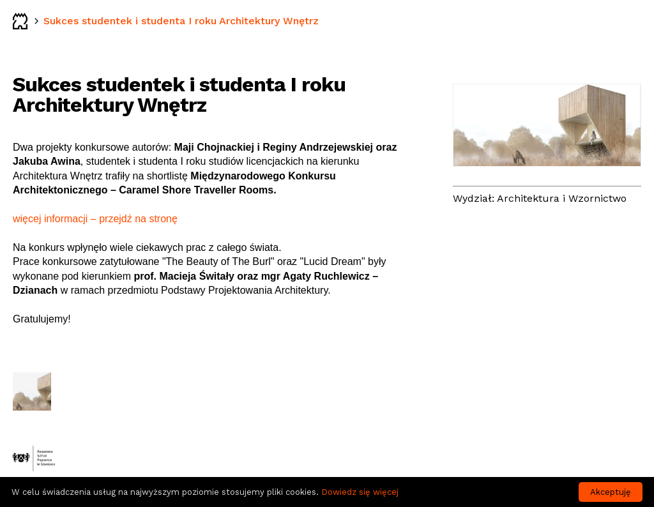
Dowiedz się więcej (360, 492)
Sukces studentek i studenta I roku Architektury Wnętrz (181, 21)
